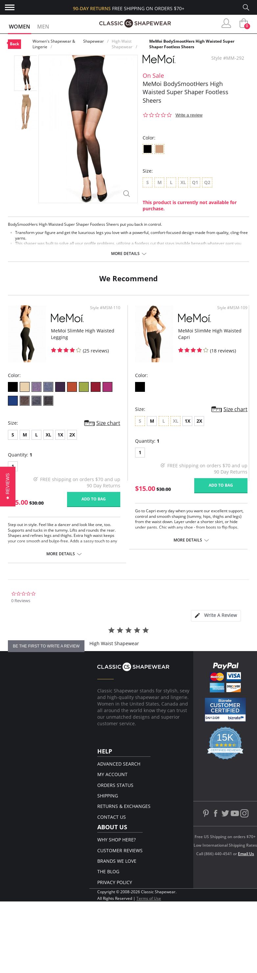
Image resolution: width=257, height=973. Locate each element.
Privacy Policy (114, 882)
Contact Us (111, 817)
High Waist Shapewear (122, 44)
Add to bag (94, 499)
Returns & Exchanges (124, 806)
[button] (7, 486)
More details (125, 253)
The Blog (108, 871)
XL (48, 435)
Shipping (107, 796)
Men (43, 26)
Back (14, 44)
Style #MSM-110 (105, 307)
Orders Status (115, 785)
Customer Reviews (120, 850)
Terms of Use (148, 898)
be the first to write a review (46, 646)
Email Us (246, 854)
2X (72, 435)
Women (19, 26)
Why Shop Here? (116, 839)
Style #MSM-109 (232, 307)
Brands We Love (116, 861)
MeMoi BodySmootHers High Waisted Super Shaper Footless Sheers (191, 44)
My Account (112, 774)
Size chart (108, 423)
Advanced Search (118, 764)
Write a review (188, 115)
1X (60, 435)
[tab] (216, 616)
